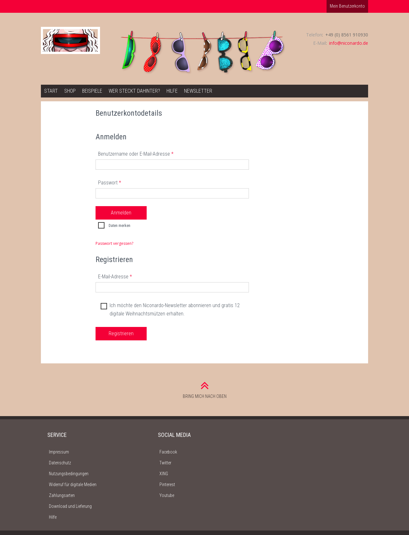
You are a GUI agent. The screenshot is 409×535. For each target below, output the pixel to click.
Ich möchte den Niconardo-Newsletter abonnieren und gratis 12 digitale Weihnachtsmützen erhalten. (169, 309)
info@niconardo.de (348, 43)
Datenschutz (60, 462)
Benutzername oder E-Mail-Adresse (136, 154)
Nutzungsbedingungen (69, 473)
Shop (70, 91)
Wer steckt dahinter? (134, 91)
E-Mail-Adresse (115, 277)
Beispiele (92, 91)
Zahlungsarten (62, 495)
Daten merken (113, 226)
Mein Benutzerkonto (347, 6)
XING (163, 473)
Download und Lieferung (70, 506)
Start (51, 91)
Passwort (109, 183)
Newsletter (198, 91)
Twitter (165, 462)
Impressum (59, 451)
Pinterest (167, 484)
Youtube (166, 495)
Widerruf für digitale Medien (72, 484)
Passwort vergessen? (114, 243)
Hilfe (172, 91)
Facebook (168, 451)
